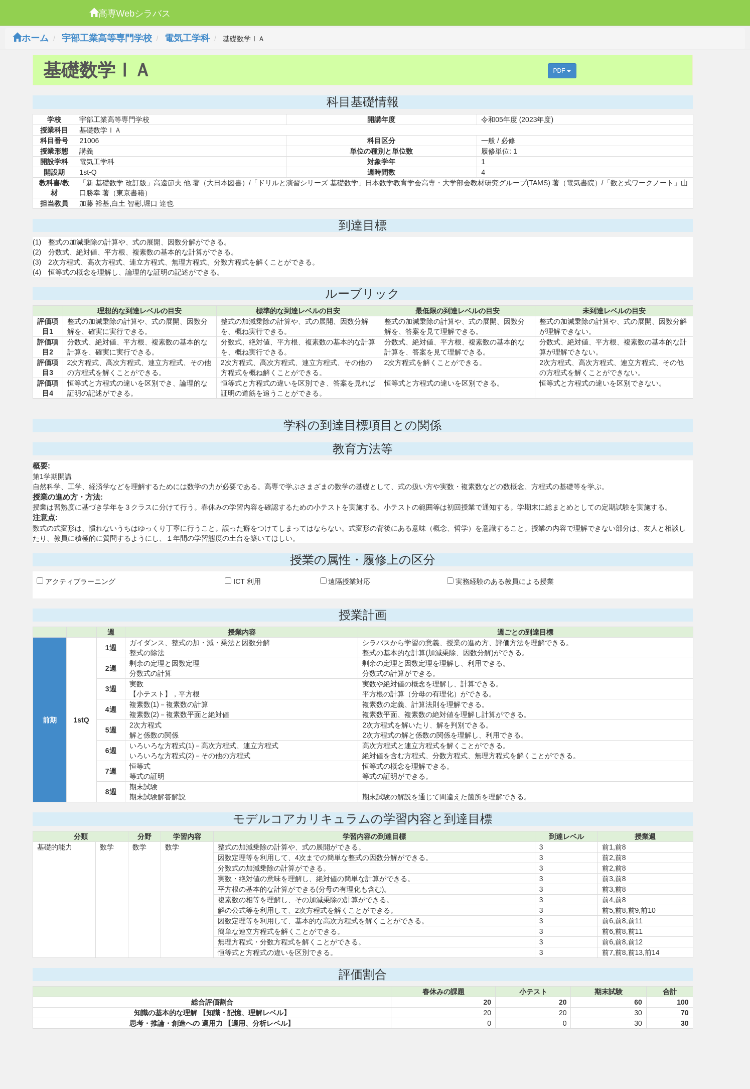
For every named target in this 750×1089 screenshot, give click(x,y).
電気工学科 (187, 38)
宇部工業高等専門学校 (107, 38)
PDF (562, 70)
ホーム (31, 38)
